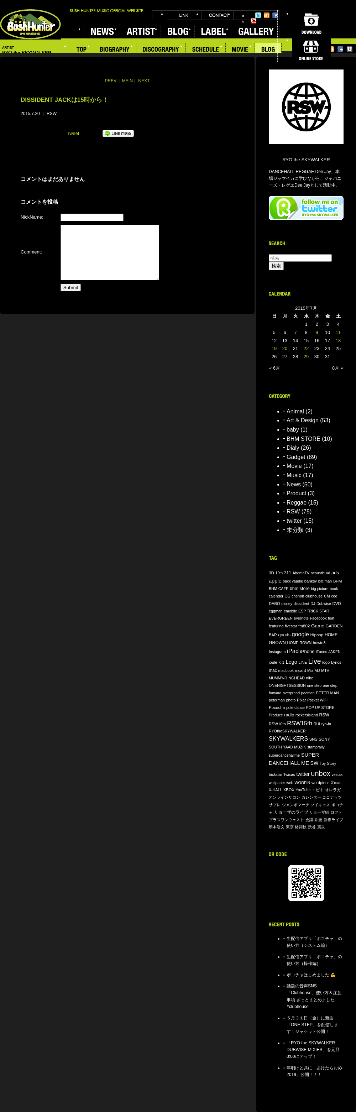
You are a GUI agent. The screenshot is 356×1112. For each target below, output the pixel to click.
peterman (277, 700)
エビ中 (318, 790)
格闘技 (301, 827)
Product (296, 493)
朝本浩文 (276, 827)
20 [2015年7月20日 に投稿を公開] (284, 348)
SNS (313, 739)
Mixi (266, 15)
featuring (276, 626)
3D (271, 572)
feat (331, 618)
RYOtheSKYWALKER (287, 731)
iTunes (321, 651)
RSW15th (299, 723)
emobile (290, 611)
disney (286, 603)
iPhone (307, 651)
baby (293, 430)
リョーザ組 (319, 812)
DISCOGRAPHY (161, 50)
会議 (309, 820)
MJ (317, 670)
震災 (321, 827)
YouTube (253, 21)
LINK (184, 15)
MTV (325, 670)
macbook (286, 670)
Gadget (296, 457)
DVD (336, 603)
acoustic (318, 573)
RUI (317, 724)
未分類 (295, 530)
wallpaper (277, 783)
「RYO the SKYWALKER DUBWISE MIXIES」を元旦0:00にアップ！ (313, 1049)
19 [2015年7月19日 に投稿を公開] (274, 348)
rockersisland (306, 715)
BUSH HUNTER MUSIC (30, 24)
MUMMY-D (278, 678)
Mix (310, 670)
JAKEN (334, 651)
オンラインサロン (284, 797)
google (300, 634)
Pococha (277, 707)
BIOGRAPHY (114, 50)
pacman (308, 693)
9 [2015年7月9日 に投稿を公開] (316, 332)
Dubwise (323, 603)
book (334, 588)
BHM (337, 581)
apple (275, 581)
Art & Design (303, 420)
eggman (276, 611)
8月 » (337, 368)
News (294, 484)
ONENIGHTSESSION (287, 685)
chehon (298, 596)
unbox (320, 773)
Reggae (297, 503)
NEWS (102, 31)
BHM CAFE (278, 588)
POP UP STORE (320, 707)
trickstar (275, 774)
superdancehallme (284, 755)
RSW (52, 113)
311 (287, 572)
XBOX (288, 790)
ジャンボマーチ (295, 805)
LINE (302, 662)
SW (314, 763)
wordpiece (321, 783)
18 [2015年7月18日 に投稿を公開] (338, 340)
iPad (293, 651)
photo (291, 700)
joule (273, 662)
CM (327, 596)
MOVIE (240, 50)
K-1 (281, 662)
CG (287, 596)
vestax (336, 774)
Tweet (73, 133)
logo (326, 662)
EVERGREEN (281, 618)
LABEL (213, 31)
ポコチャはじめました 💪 (311, 974)
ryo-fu (326, 724)
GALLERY (255, 31)
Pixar (301, 700)
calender (276, 596)
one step (314, 685)
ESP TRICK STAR (313, 611)
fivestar (291, 626)
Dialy (293, 448)
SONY (324, 739)
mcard (300, 670)
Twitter (258, 15)
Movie (294, 466)
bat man (325, 581)
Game (317, 625)
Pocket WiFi (317, 700)
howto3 (319, 643)
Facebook (275, 15)
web (289, 783)
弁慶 (318, 820)
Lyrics (336, 662)
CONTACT (217, 15)
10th (279, 573)
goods (284, 634)
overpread (291, 693)
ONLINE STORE (311, 50)
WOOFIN (302, 783)
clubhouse (314, 596)
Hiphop (316, 634)
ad (328, 573)
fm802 (304, 625)
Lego (291, 662)
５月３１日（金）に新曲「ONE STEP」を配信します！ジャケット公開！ (312, 1025)
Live (314, 661)
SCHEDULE (206, 50)
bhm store (300, 588)
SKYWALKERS (288, 738)
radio (289, 714)
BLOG (177, 31)
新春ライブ (333, 820)
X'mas (336, 783)
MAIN (127, 80)
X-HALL (275, 790)
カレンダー (311, 797)
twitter (294, 521)
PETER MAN (327, 693)
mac (273, 670)
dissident (301, 603)
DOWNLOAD (311, 23)
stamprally (316, 747)
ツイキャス (320, 805)
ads (335, 572)
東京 (290, 827)
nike (309, 678)
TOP (81, 50)
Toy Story (328, 763)
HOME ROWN (299, 643)
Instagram (277, 651)
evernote (301, 618)
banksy (310, 581)
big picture (319, 588)
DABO (274, 603)
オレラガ (333, 790)
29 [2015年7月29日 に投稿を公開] (306, 356)
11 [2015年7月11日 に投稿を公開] (338, 332)
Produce (276, 715)
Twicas (289, 774)
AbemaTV (301, 573)
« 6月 (274, 368)
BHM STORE (303, 439)
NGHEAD (296, 678)
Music (294, 475)
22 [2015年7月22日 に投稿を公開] (306, 348)
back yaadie (293, 581)
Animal (295, 411)
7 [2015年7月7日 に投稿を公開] (295, 332)
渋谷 (312, 827)
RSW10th (277, 724)
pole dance (295, 707)
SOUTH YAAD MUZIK (287, 747)
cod (334, 596)
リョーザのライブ (291, 812)
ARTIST (140, 31)
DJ (312, 603)
